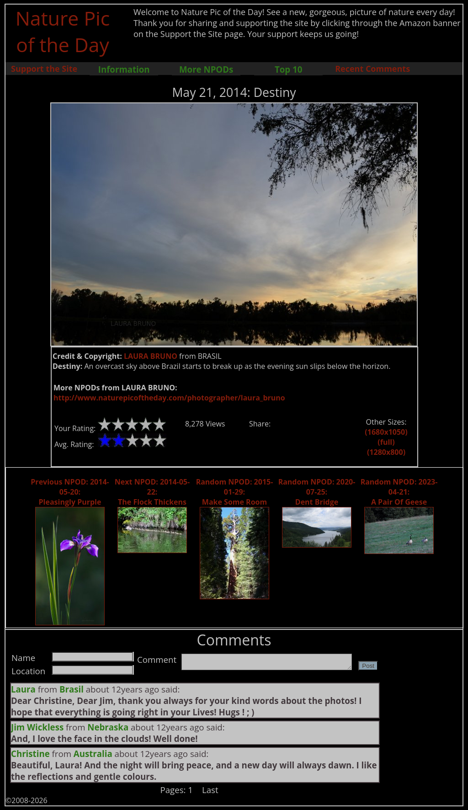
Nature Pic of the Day (63, 31)
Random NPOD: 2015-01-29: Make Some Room (234, 492)
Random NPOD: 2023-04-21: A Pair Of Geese (399, 492)
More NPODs (206, 69)
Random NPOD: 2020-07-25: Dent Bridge (317, 492)
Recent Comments (372, 68)
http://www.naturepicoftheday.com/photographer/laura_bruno (169, 398)
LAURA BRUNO (150, 356)
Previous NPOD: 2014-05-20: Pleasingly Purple (70, 492)
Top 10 (288, 69)
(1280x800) (386, 452)
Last (210, 789)
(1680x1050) (386, 432)
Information (124, 69)
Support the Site (44, 68)
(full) (386, 442)
